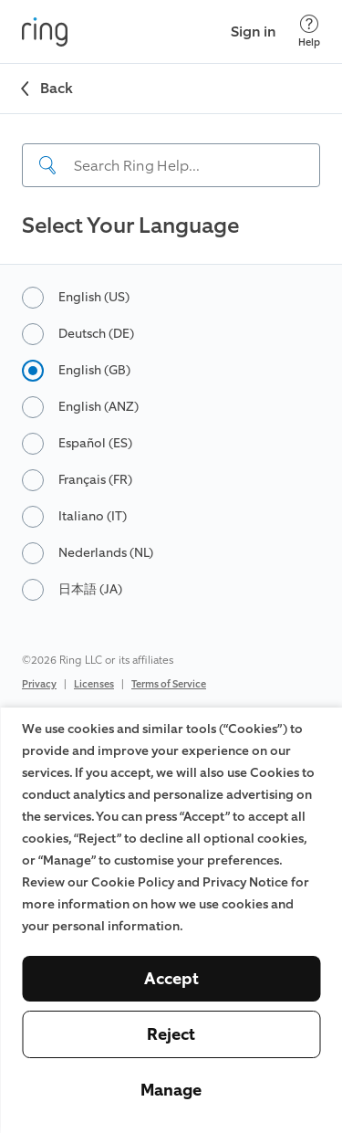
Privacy (39, 684)
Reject (171, 1034)
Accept (171, 979)
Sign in (253, 31)
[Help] (309, 31)
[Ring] (44, 32)
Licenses (94, 684)
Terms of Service (168, 684)
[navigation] (171, 150)
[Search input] (171, 165)
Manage (171, 1090)
